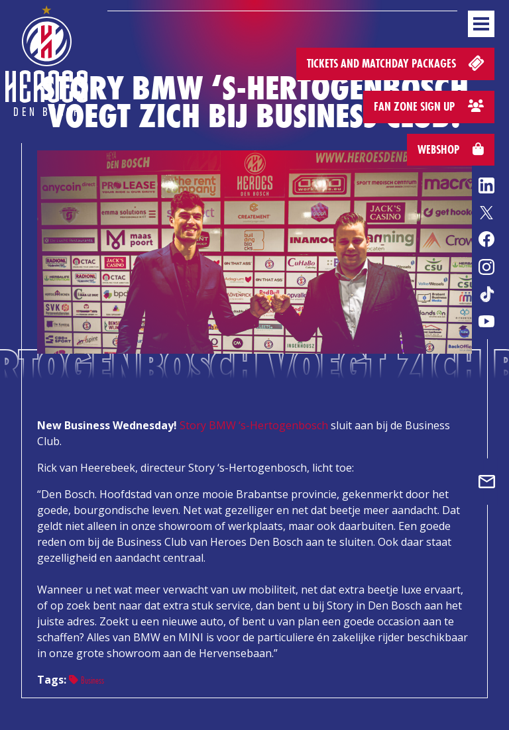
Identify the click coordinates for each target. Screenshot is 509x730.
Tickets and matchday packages (396, 62)
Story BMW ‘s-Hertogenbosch (254, 425)
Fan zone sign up (429, 106)
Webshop (451, 149)
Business (86, 680)
